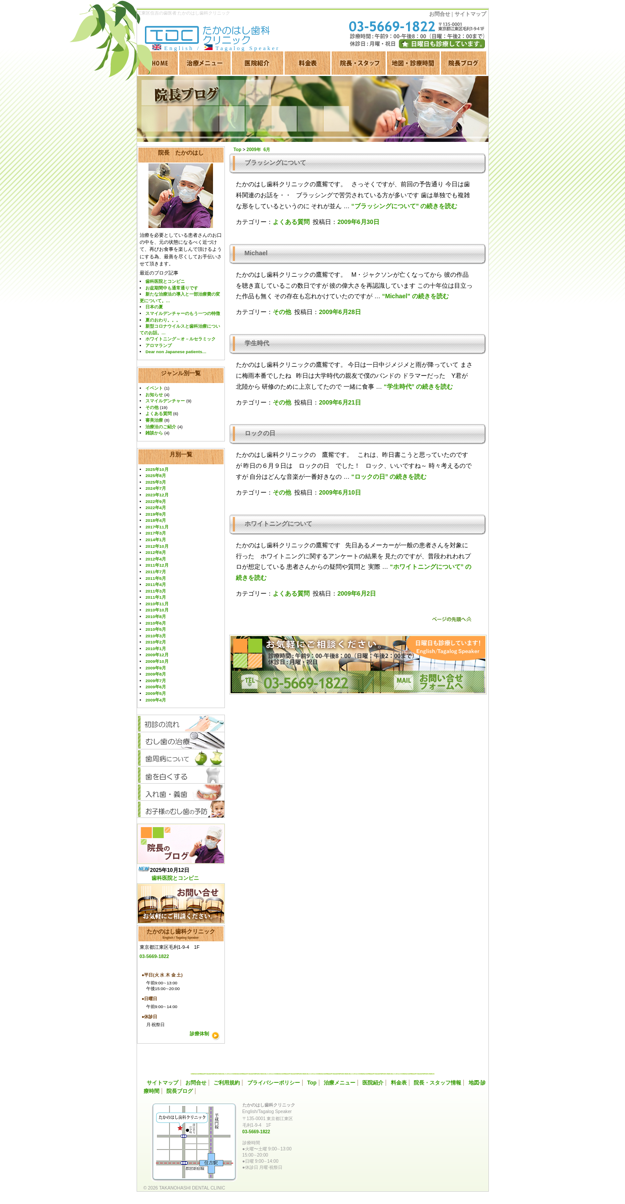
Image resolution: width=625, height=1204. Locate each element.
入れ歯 (181, 792)
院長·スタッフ (359, 63)
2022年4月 (155, 507)
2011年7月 (155, 571)
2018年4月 (155, 520)
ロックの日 (260, 433)
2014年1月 (155, 539)
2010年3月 (155, 635)
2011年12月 (156, 565)
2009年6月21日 (340, 402)
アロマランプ (158, 345)
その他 (152, 407)
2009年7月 (155, 680)
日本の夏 (154, 306)
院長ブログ (463, 63)
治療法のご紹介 (160, 426)
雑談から (154, 432)
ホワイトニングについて (278, 523)
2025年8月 (155, 475)
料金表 (307, 63)
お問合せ (439, 14)
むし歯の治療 (181, 740)
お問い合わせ (180, 903)
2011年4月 (155, 584)
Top (312, 1083)
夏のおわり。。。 (163, 320)
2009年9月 (155, 667)
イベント (154, 388)
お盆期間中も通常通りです (171, 288)
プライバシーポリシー (273, 1083)
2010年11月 (156, 603)
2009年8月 (155, 674)
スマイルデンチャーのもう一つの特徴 (182, 313)
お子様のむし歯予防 (181, 809)
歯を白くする (181, 775)
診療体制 (199, 1033)
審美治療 (154, 420)
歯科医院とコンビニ (165, 281)
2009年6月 (155, 686)
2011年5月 (155, 578)
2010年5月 (155, 629)
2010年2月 (155, 642)
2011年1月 (155, 597)
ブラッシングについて (275, 162)
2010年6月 (155, 623)
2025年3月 (155, 482)
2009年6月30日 (358, 222)
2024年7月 (155, 488)
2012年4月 (155, 559)
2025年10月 (156, 469)
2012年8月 (155, 552)
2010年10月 (156, 609)
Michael (256, 253)
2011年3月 (155, 591)
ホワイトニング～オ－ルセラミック (180, 338)
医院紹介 (257, 63)
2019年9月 (155, 514)
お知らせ (154, 394)
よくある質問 (158, 413)
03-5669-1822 (154, 956)
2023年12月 (156, 494)
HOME (157, 63)
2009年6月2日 (356, 593)
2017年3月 (155, 533)
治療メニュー (205, 63)
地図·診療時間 (413, 63)
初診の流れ (181, 723)
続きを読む (404, 206)
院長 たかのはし (181, 152)
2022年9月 (155, 501)
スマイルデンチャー (165, 400)
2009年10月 (156, 661)
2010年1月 (155, 648)
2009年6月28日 (340, 312)
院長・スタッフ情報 (437, 1083)
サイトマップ (470, 14)
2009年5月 (155, 693)
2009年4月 (155, 700)
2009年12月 (156, 654)
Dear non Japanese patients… (175, 351)
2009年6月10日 (340, 492)
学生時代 (257, 343)
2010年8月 (155, 616)
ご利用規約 (226, 1083)
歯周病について (181, 758)
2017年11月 (156, 526)
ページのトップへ (452, 619)
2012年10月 (156, 546)
